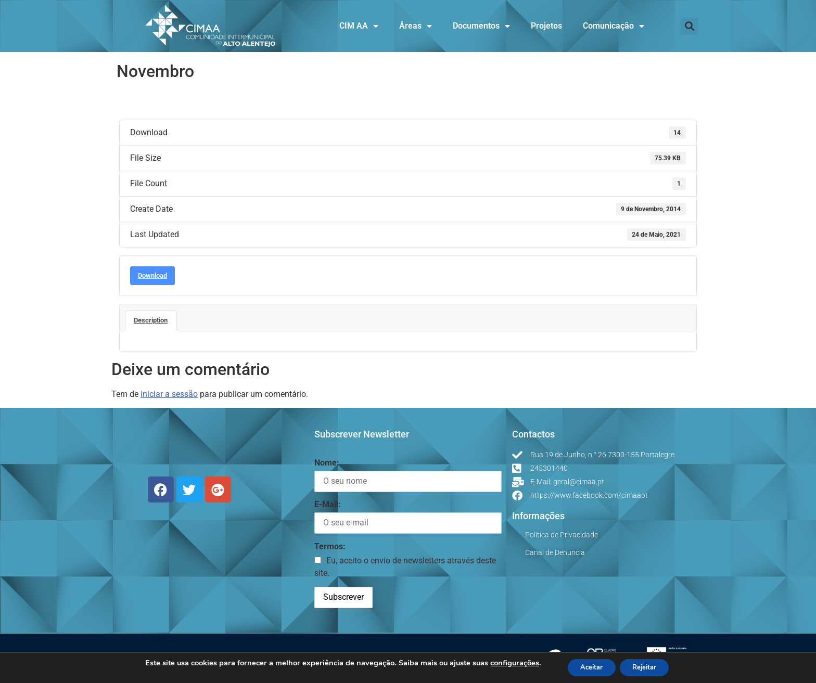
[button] (689, 26)
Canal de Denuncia (555, 552)
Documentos (481, 26)
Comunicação (613, 26)
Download (152, 275)
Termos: (330, 546)
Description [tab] (151, 320)
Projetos (546, 26)
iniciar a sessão (169, 394)
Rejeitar (648, 667)
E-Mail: (327, 504)
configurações (506, 662)
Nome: (326, 463)
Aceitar (588, 667)
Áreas (415, 26)
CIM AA (358, 26)
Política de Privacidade (561, 535)
